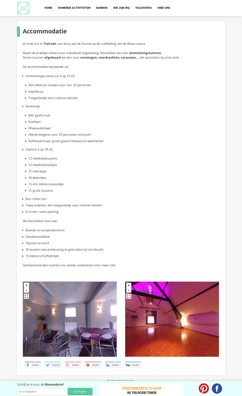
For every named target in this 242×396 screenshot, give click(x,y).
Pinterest (204, 388)
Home (48, 7)
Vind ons (163, 7)
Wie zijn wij (121, 7)
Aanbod (102, 7)
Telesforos (143, 7)
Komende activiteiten (74, 7)
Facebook (217, 388)
